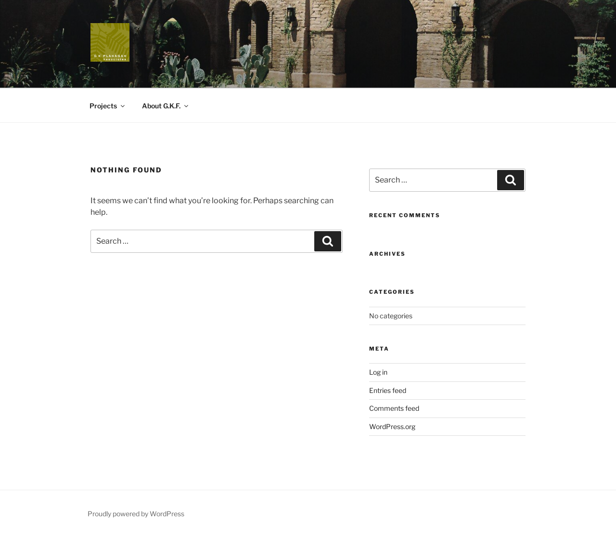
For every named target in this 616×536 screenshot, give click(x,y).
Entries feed (387, 390)
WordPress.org (392, 426)
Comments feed (394, 408)
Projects (108, 106)
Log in (378, 372)
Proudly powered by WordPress (136, 514)
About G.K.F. (166, 106)
